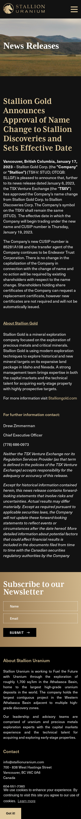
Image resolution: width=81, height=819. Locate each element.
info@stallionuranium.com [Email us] (23, 762)
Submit (20, 632)
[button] (74, 9)
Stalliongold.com (62, 398)
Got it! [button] (10, 813)
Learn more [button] (26, 801)
